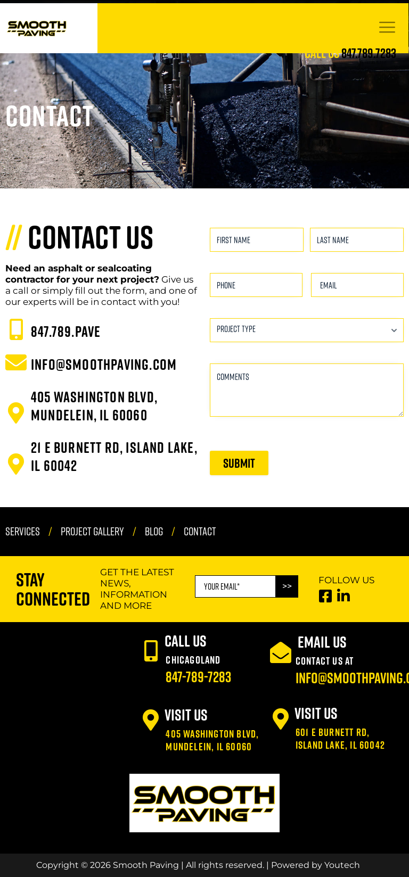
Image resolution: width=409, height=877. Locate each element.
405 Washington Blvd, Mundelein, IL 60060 (94, 406)
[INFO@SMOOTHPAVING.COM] (16, 362)
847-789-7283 (198, 676)
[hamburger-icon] (387, 28)
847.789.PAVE (66, 331)
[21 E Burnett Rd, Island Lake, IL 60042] (16, 464)
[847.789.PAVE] (16, 329)
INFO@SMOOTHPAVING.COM (104, 364)
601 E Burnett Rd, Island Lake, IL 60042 (340, 738)
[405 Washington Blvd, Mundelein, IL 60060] (16, 413)
